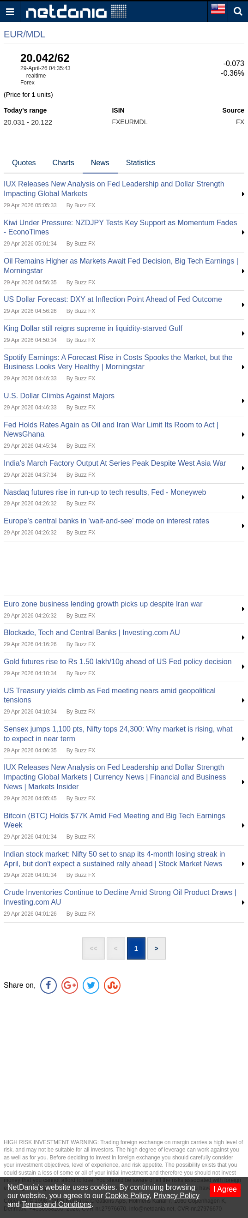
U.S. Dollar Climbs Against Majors (59, 396)
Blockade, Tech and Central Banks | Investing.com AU (92, 632)
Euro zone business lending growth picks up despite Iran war (103, 604)
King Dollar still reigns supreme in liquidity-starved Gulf (93, 328)
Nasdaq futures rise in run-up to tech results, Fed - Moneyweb (105, 492)
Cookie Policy (127, 1196)
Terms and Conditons (56, 1204)
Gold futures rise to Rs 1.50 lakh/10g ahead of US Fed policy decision (118, 662)
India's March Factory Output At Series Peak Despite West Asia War (115, 463)
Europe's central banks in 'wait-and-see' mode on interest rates (106, 521)
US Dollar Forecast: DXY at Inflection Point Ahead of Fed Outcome (113, 299)
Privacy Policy (176, 1196)
